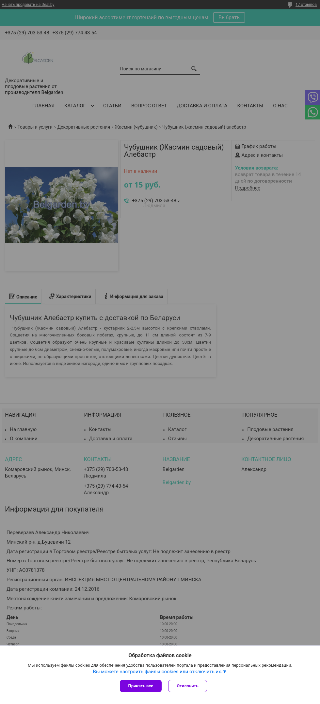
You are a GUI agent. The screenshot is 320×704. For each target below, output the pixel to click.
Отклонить (187, 685)
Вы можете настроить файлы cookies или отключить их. (157, 672)
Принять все (140, 685)
